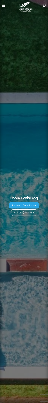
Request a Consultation (24, 205)
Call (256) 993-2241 (24, 212)
